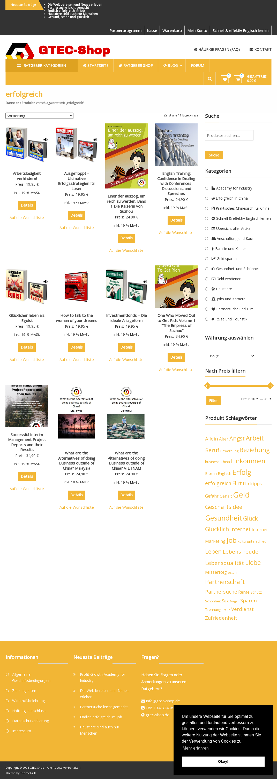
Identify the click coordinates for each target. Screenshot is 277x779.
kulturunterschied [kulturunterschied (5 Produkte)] (252, 541)
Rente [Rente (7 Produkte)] (244, 592)
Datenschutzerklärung (30, 720)
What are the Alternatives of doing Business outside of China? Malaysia (76, 460)
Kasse (148, 30)
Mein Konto (195, 30)
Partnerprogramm (121, 30)
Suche (214, 155)
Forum (199, 65)
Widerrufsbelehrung (28, 700)
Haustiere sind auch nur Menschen (73, 14)
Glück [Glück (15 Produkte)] (250, 518)
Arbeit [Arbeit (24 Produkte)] (255, 438)
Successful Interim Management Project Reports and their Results (27, 442)
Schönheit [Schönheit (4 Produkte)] (213, 601)
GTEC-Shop (74, 50)
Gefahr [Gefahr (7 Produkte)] (212, 496)
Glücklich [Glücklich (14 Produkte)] (217, 529)
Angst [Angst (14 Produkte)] (237, 438)
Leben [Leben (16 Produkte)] (213, 551)
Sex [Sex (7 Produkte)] (225, 601)
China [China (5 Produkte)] (225, 461)
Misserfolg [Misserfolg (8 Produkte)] (216, 572)
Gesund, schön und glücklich (68, 17)
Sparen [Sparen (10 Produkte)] (248, 600)
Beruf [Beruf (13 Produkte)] (212, 450)
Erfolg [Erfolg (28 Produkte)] (241, 472)
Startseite (12, 103)
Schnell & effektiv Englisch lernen (239, 30)
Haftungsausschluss (29, 710)
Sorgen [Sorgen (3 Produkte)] (234, 601)
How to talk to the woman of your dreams (76, 318)
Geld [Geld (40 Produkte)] (241, 495)
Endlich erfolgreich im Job (66, 11)
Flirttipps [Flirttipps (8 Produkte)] (252, 483)
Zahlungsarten (24, 690)
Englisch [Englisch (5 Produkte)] (224, 473)
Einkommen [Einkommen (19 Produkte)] (248, 461)
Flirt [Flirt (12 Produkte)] (237, 483)
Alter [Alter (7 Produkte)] (223, 439)
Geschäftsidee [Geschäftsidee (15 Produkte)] (223, 506)
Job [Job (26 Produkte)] (232, 540)
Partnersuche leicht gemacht (68, 7)
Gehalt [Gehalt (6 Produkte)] (226, 496)
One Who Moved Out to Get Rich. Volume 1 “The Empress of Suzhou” (176, 323)
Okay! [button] (223, 761)
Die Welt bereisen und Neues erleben (75, 4)
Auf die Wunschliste (27, 217)
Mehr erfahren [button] (196, 748)
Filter (213, 400)
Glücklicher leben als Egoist (26, 318)
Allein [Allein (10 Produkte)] (211, 438)
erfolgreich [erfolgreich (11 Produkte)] (218, 483)
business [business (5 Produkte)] (212, 461)
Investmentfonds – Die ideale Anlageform (126, 318)
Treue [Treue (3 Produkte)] (226, 610)
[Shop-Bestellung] (39, 116)
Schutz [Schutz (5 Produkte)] (256, 592)
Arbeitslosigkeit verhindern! (27, 176)
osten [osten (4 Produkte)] (232, 572)
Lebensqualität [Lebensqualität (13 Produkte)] (224, 562)
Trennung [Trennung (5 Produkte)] (213, 609)
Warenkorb (169, 30)
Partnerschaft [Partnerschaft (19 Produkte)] (225, 582)
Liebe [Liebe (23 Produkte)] (253, 562)
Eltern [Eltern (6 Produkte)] (211, 473)
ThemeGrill (28, 773)
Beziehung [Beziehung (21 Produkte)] (254, 449)
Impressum (21, 730)
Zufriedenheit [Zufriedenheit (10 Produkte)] (221, 618)
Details (27, 205)
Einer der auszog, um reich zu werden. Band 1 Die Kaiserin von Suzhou (126, 203)
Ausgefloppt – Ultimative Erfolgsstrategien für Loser (76, 181)
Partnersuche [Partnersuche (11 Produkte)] (221, 591)
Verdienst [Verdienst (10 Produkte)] (242, 609)
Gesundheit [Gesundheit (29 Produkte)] (223, 518)
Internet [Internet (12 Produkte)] (240, 529)
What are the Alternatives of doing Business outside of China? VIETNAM (126, 460)
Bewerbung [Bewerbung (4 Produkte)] (229, 451)
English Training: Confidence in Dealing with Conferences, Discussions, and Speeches (176, 183)
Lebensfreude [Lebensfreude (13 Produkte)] (240, 551)
